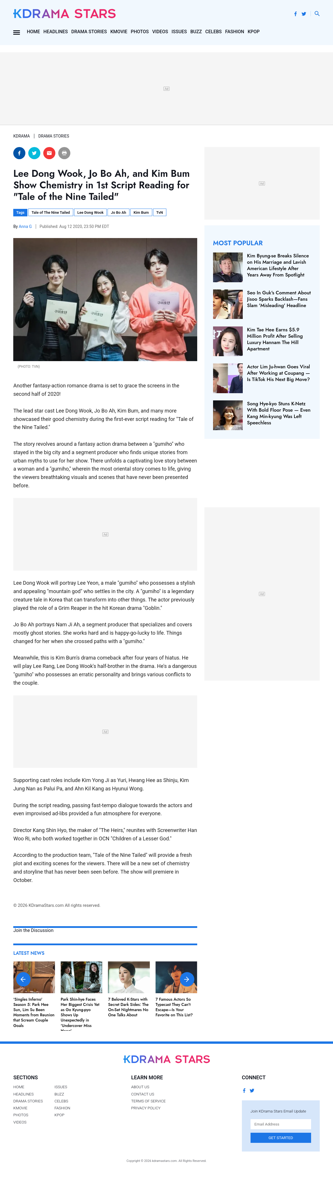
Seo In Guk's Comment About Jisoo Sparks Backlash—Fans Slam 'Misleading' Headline (279, 299)
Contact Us (142, 1094)
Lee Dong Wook (90, 212)
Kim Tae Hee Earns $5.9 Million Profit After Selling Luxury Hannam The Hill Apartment (275, 339)
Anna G (26, 226)
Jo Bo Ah (118, 212)
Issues (179, 31)
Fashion (234, 31)
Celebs (213, 31)
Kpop (254, 31)
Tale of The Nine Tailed (51, 212)
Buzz (196, 31)
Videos (160, 31)
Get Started (280, 1137)
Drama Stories (89, 31)
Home (33, 31)
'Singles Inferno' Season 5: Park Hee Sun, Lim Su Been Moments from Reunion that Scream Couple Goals (33, 1012)
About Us (140, 1086)
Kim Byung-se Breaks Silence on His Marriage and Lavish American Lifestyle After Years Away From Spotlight (278, 265)
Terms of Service (148, 1101)
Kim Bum (141, 212)
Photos (140, 31)
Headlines (56, 31)
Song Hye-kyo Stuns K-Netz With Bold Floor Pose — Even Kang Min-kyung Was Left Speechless (279, 413)
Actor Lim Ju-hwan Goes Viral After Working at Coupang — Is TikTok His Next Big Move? (278, 373)
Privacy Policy (146, 1108)
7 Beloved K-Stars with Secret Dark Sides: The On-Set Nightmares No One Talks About (128, 1007)
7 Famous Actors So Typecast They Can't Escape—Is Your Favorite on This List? (174, 1007)
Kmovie (118, 31)
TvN (159, 212)
